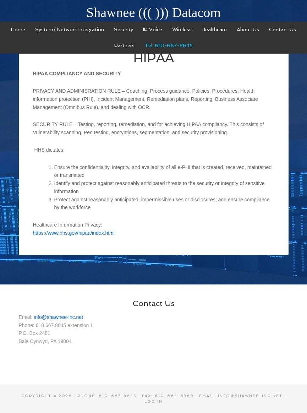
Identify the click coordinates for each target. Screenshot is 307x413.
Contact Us (154, 303)
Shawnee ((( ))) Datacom (153, 12)
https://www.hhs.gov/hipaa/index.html (74, 233)
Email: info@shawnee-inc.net (241, 396)
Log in (153, 401)
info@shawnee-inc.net (58, 317)
